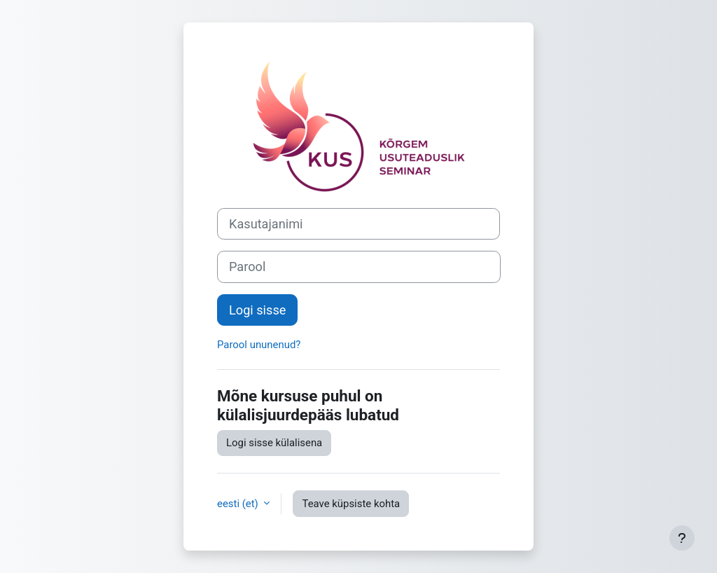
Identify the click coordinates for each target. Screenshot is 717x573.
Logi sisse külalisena (274, 442)
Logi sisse (257, 310)
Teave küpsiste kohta (351, 503)
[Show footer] (682, 538)
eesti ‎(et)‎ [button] (238, 503)
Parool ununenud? (258, 344)
